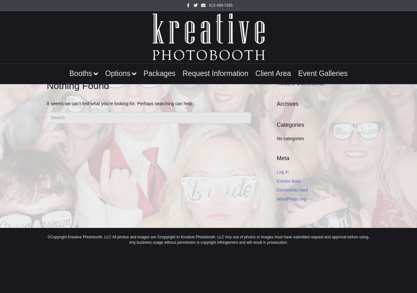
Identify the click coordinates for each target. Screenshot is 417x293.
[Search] (149, 117)
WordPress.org (291, 198)
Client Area (273, 73)
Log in (283, 171)
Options (117, 73)
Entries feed (289, 181)
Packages (159, 73)
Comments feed (292, 190)
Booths (80, 73)
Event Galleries (323, 73)
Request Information (215, 73)
